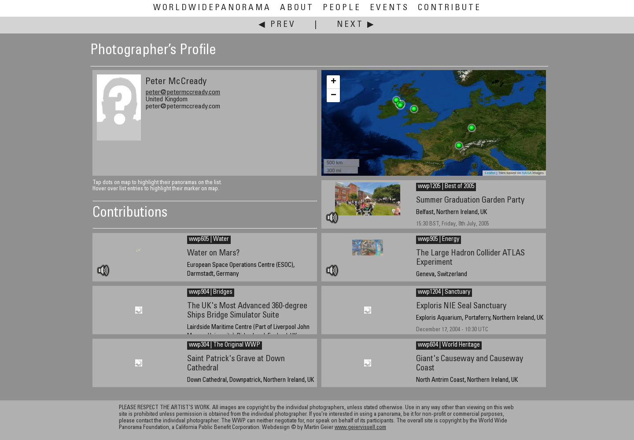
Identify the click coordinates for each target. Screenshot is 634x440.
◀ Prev (277, 25)
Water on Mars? (213, 253)
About (297, 8)
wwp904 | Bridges (210, 292)
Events (389, 8)
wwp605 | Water (209, 240)
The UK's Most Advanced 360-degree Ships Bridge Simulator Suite (247, 311)
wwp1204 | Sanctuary (444, 292)
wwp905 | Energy (438, 240)
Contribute (449, 8)
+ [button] (333, 82)
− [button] (333, 95)
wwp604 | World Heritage (449, 345)
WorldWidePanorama (212, 8)
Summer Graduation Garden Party (470, 200)
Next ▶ (356, 25)
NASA (526, 173)
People (342, 8)
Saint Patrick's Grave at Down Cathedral (236, 364)
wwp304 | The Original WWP (224, 345)
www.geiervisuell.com (360, 428)
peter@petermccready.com (182, 92)
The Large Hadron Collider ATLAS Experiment (470, 258)
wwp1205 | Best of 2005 (446, 187)
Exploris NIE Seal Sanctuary (461, 306)
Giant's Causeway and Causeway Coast (469, 364)
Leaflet (490, 173)
